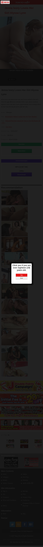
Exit (21, 270)
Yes (21, 267)
